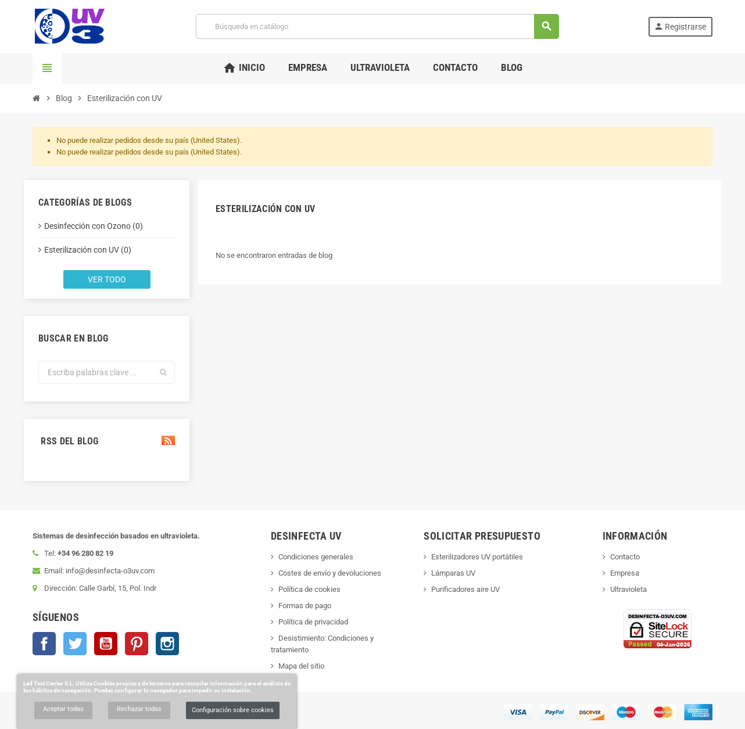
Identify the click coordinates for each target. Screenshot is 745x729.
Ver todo (107, 279)
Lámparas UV (453, 573)
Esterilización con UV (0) (87, 249)
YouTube (105, 643)
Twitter (75, 643)
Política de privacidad (313, 621)
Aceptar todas (63, 709)
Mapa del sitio (301, 666)
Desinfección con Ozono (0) (93, 226)
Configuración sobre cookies (233, 710)
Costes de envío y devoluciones (329, 573)
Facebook (44, 643)
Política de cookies (309, 589)
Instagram (167, 643)
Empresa (624, 573)
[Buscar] (377, 26)
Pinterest (136, 643)
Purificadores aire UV (465, 589)
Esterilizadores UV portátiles (477, 556)
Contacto (625, 556)
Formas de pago (304, 605)
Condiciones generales (315, 556)
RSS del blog (106, 441)
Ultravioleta (628, 589)
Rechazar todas (139, 709)
